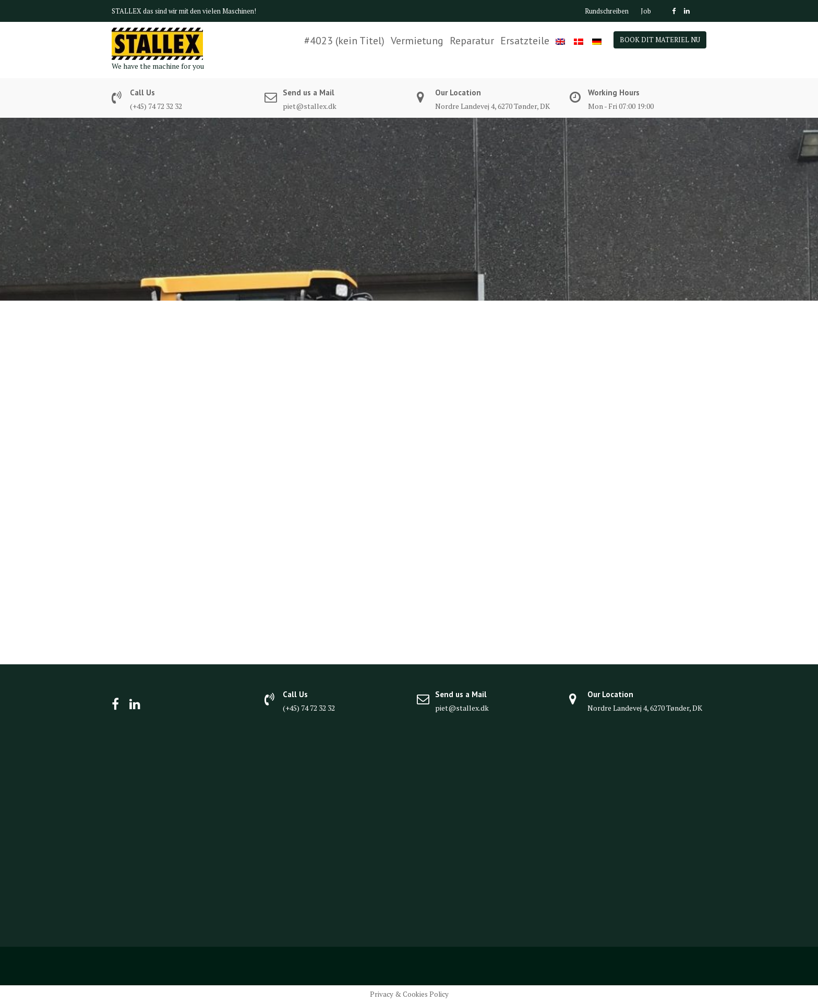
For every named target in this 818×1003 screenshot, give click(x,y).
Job (646, 11)
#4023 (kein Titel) (344, 40)
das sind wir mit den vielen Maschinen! (199, 11)
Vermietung (417, 40)
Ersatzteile (524, 40)
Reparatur (472, 40)
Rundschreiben (607, 11)
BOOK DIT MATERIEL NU (660, 39)
